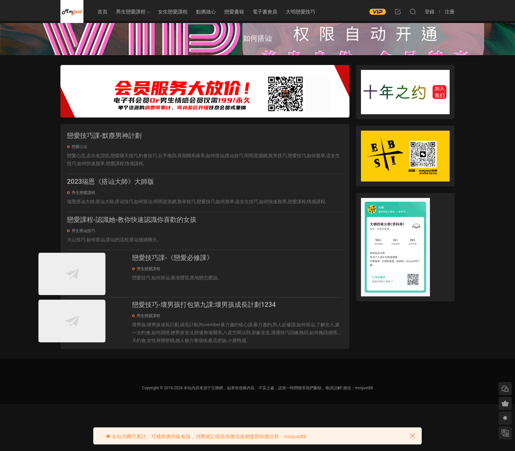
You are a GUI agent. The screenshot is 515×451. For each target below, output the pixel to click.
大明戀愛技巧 (300, 12)
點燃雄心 (206, 12)
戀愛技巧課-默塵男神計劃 (104, 136)
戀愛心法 (79, 146)
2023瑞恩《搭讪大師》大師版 (110, 185)
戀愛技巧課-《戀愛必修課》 (201, 269)
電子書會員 (265, 12)
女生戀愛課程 (173, 12)
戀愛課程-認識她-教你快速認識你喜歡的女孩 (131, 227)
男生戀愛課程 (131, 12)
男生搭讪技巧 (83, 238)
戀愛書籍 (234, 12)
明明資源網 (71, 11)
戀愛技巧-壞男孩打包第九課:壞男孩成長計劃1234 (232, 338)
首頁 (102, 12)
